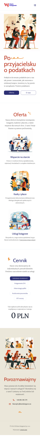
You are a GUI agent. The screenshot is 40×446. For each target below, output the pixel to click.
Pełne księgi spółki (20, 288)
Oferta (11, 93)
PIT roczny (20, 298)
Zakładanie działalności (20, 278)
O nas (28, 93)
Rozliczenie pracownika (20, 293)
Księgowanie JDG (20, 283)
